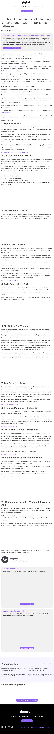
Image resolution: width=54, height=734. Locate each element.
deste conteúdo (5, 112)
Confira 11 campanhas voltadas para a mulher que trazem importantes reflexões (26, 22)
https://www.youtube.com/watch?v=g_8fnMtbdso (14, 152)
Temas (14, 6)
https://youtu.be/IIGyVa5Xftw (9, 426)
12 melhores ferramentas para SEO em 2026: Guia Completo (13, 669)
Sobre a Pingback (38, 6)
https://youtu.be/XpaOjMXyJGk (9, 404)
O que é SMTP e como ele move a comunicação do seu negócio (38, 669)
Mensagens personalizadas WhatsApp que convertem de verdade (40, 675)
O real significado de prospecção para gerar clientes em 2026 (13, 675)
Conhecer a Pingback (38, 716)
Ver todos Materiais (25, 6)
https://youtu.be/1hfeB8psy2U (9, 454)
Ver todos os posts (46, 664)
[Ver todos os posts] (52, 664)
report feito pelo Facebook (15, 66)
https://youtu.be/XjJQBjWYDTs (9, 280)
